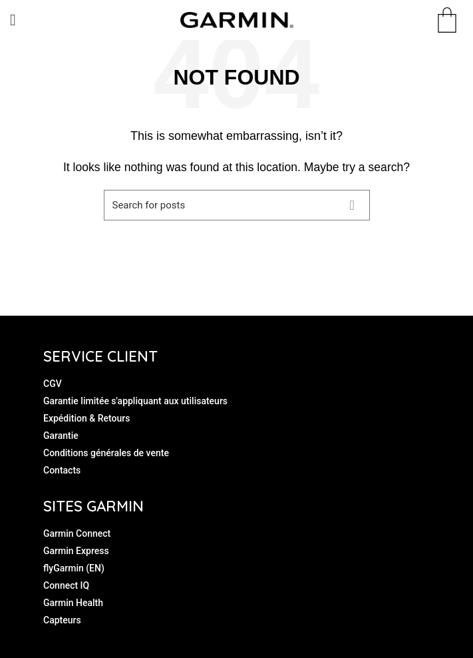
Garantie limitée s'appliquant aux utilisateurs (135, 401)
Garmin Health (73, 602)
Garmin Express (76, 550)
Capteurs (62, 620)
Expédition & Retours (86, 418)
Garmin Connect (76, 533)
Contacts (61, 470)
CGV (52, 383)
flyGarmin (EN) (73, 568)
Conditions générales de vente (106, 453)
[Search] (237, 205)
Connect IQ (66, 585)
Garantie (61, 435)
